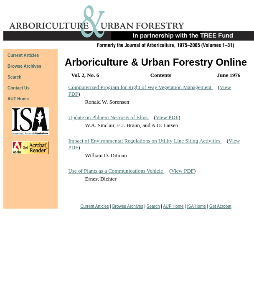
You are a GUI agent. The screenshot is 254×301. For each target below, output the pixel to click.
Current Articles (94, 206)
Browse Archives (127, 206)
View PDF (167, 117)
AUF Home (18, 99)
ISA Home (196, 206)
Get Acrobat (220, 206)
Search (153, 206)
